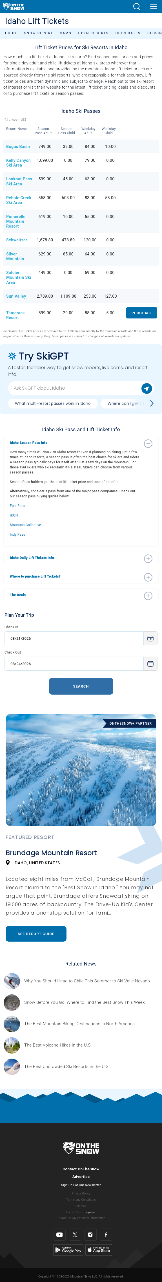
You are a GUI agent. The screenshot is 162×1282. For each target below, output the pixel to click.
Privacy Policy (81, 1193)
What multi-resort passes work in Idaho (53, 403)
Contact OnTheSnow (81, 1169)
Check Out (13, 652)
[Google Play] (68, 1249)
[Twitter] (75, 1235)
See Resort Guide (36, 934)
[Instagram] (91, 1235)
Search (81, 686)
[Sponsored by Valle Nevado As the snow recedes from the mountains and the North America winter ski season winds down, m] (87, 981)
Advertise (81, 1176)
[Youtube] (60, 1235)
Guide (11, 33)
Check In (11, 627)
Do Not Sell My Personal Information (81, 1218)
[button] (136, 6)
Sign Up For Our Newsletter (81, 1185)
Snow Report (38, 33)
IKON (14, 515)
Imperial (90, 1212)
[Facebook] (106, 1235)
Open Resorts (93, 33)
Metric (79, 1212)
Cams (66, 33)
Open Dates (128, 33)
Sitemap (81, 1206)
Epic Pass (17, 506)
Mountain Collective (25, 525)
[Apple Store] (98, 1249)
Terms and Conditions (81, 1199)
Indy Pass (17, 534)
